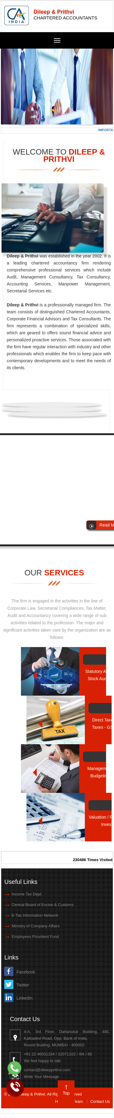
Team (78, 1101)
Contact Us (100, 1101)
